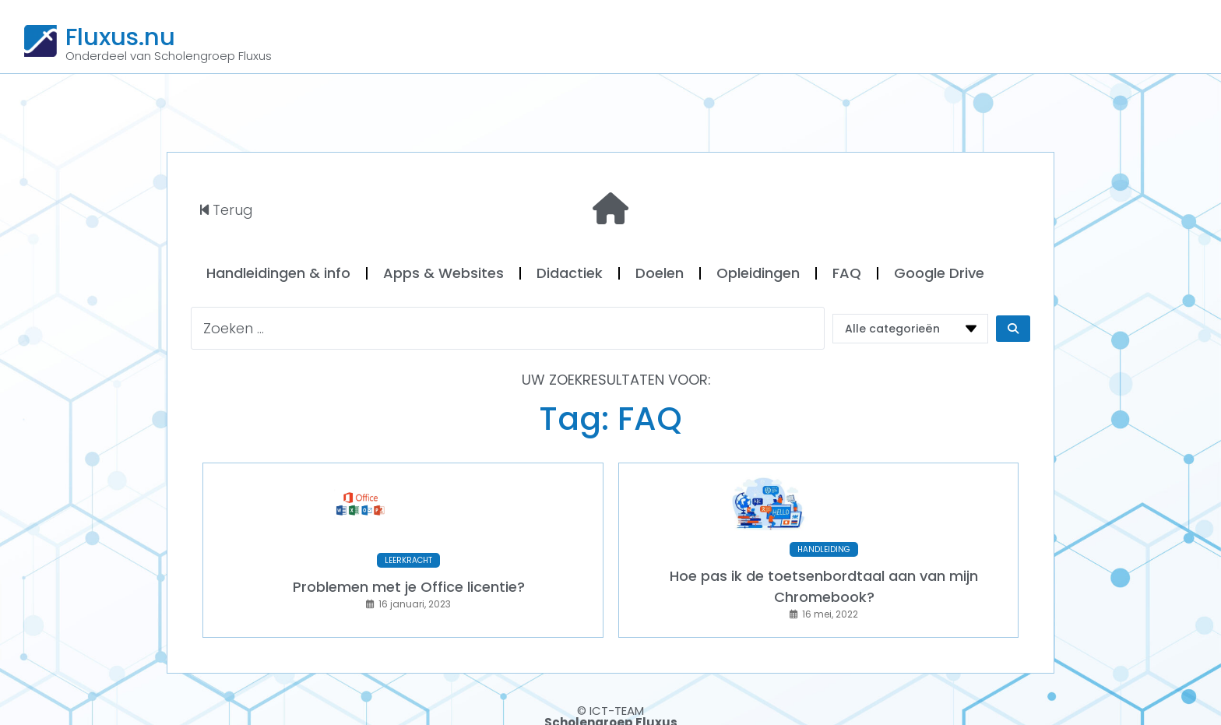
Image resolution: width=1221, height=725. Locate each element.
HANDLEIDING (823, 538)
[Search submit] (1013, 328)
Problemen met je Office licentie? (409, 576)
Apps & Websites (443, 273)
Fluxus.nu (120, 36)
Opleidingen (758, 273)
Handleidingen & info (278, 273)
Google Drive (939, 273)
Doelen (659, 273)
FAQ (846, 273)
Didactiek (570, 273)
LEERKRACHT (408, 549)
